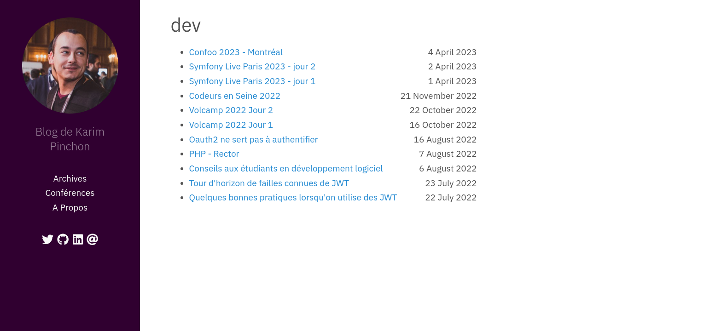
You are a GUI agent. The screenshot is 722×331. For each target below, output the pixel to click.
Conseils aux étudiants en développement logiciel (286, 168)
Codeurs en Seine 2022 (235, 95)
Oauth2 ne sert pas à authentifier (253, 139)
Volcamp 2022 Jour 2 (231, 109)
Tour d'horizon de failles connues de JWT (269, 182)
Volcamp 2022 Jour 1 (231, 124)
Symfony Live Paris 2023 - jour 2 (252, 66)
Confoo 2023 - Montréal (236, 51)
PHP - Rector (214, 153)
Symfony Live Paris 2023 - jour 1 (252, 80)
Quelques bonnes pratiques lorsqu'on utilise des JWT (293, 197)
